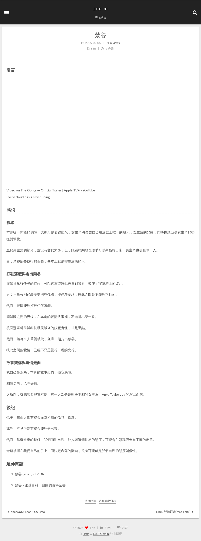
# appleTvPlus (107, 500)
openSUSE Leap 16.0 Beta (26, 511)
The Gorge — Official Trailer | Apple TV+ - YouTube (58, 190)
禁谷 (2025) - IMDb (29, 474)
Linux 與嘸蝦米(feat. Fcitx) (175, 511)
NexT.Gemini (101, 533)
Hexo (86, 533)
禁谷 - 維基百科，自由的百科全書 (40, 485)
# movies (90, 500)
